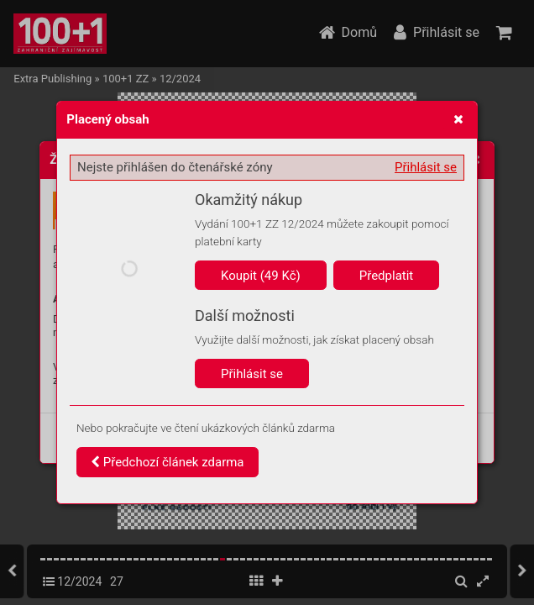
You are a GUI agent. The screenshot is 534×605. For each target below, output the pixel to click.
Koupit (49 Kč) (261, 275)
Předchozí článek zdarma (167, 462)
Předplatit (386, 275)
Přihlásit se (426, 167)
